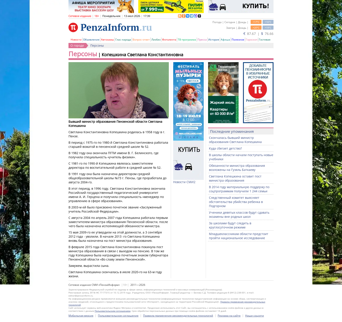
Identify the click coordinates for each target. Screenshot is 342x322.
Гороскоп (251, 39)
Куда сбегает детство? (225, 148)
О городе (77, 45)
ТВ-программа (187, 39)
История (213, 39)
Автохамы (107, 39)
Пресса (202, 39)
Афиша (225, 39)
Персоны (97, 45)
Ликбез (156, 39)
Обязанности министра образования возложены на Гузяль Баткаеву (237, 168)
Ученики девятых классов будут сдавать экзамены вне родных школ (239, 214)
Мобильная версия (80, 315)
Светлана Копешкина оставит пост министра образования (235, 178)
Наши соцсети (254, 315)
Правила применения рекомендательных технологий (178, 315)
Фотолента (169, 39)
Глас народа (123, 39)
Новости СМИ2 (184, 182)
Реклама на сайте (229, 315)
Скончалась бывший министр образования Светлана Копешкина (235, 140)
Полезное (238, 39)
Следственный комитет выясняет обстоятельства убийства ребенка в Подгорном (236, 202)
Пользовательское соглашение (118, 315)
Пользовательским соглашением (112, 310)
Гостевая (264, 39)
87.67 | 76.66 (258, 33)
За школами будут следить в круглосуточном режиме (230, 225)
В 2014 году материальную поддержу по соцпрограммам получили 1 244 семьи (239, 189)
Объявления (91, 39)
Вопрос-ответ (141, 39)
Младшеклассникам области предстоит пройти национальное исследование (238, 236)
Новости (76, 39)
